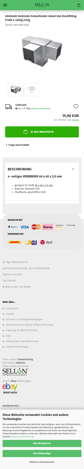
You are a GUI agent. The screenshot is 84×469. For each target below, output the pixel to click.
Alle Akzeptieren (42, 443)
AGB (8, 335)
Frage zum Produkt (19, 145)
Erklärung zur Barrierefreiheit (22, 330)
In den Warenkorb (38, 131)
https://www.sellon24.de (16, 366)
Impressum (12, 308)
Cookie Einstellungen (17, 346)
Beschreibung (20, 169)
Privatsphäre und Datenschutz (22, 341)
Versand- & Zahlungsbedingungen (24, 319)
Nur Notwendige (42, 453)
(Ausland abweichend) (40, 108)
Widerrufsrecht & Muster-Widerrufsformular (29, 324)
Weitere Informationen (42, 462)
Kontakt (10, 313)
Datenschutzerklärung (22, 436)
